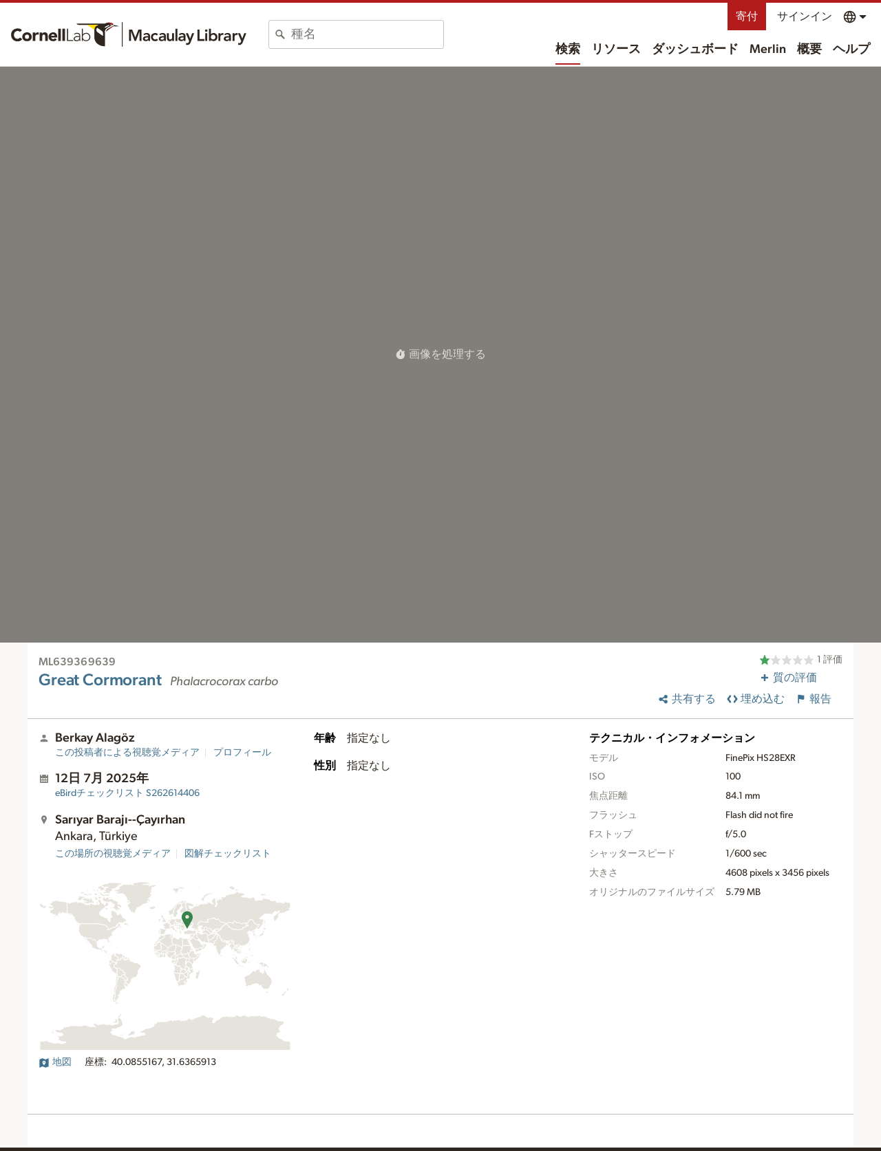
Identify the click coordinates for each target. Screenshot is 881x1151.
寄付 (747, 16)
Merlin (768, 49)
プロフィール (242, 752)
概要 (809, 49)
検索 (567, 49)
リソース (616, 49)
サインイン (804, 16)
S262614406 (127, 793)
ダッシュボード (695, 49)
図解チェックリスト (227, 854)
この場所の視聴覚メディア (113, 854)
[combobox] (367, 34)
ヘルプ (851, 49)
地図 (55, 1062)
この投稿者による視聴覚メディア (127, 752)
